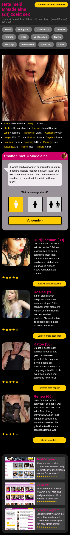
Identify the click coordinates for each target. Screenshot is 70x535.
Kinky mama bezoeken (49, 283)
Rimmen (9, 37)
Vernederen (27, 44)
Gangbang (23, 29)
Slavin (57, 37)
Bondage (9, 44)
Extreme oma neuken (49, 388)
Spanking (46, 44)
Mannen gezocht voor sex (51, 4)
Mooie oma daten (49, 440)
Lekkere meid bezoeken (49, 336)
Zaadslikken (43, 29)
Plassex (61, 29)
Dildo (23, 37)
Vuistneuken (40, 37)
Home (8, 29)
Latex (61, 44)
